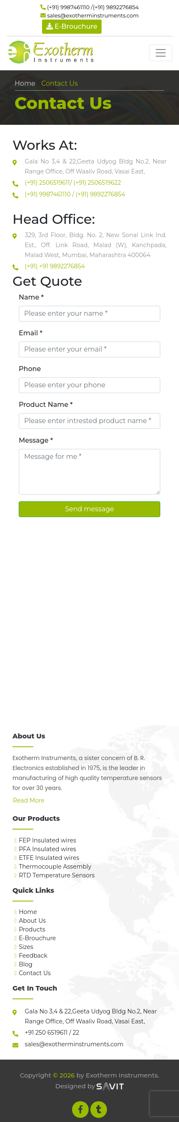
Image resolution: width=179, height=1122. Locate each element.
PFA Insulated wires (47, 849)
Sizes (26, 947)
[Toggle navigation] (160, 53)
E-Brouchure (37, 938)
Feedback (33, 955)
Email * (30, 333)
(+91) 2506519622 (97, 182)
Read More (29, 800)
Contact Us (35, 973)
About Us (32, 920)
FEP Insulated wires (47, 840)
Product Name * (46, 405)
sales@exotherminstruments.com (93, 15)
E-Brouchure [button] (71, 26)
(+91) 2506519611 (47, 182)
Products (32, 929)
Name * (31, 297)
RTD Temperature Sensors (56, 875)
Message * (36, 440)
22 (75, 1032)
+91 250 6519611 (46, 1032)
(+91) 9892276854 (116, 7)
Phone (30, 369)
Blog (25, 964)
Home (25, 83)
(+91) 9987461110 (68, 7)
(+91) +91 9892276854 (55, 266)
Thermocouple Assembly (55, 866)
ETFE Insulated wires (49, 858)
